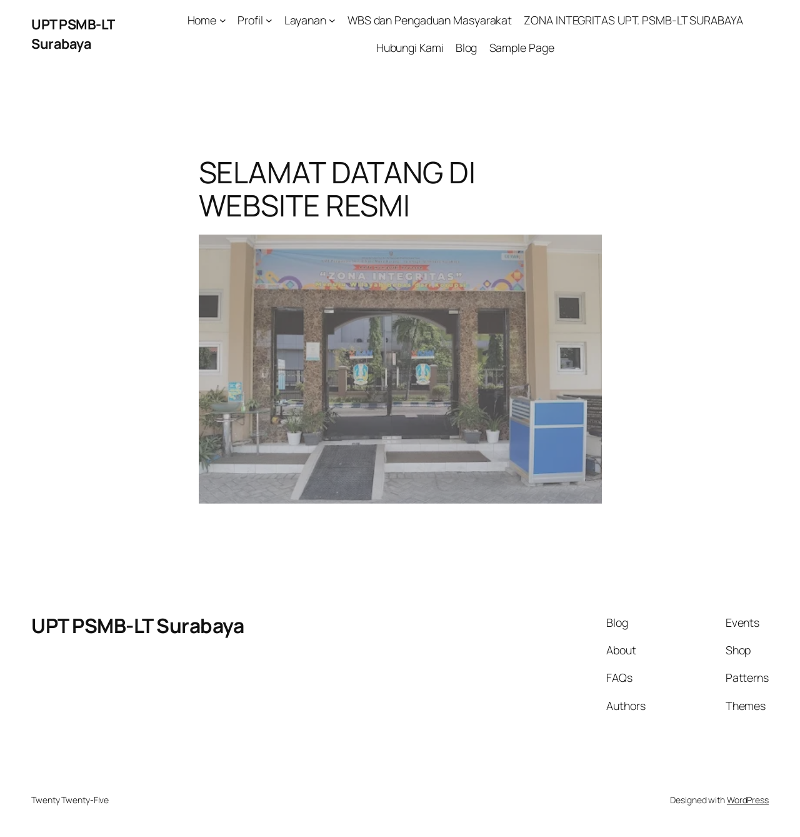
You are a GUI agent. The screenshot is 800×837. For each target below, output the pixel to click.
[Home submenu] (222, 20)
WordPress (748, 800)
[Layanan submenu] (332, 20)
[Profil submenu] (269, 20)
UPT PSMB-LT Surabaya (72, 34)
